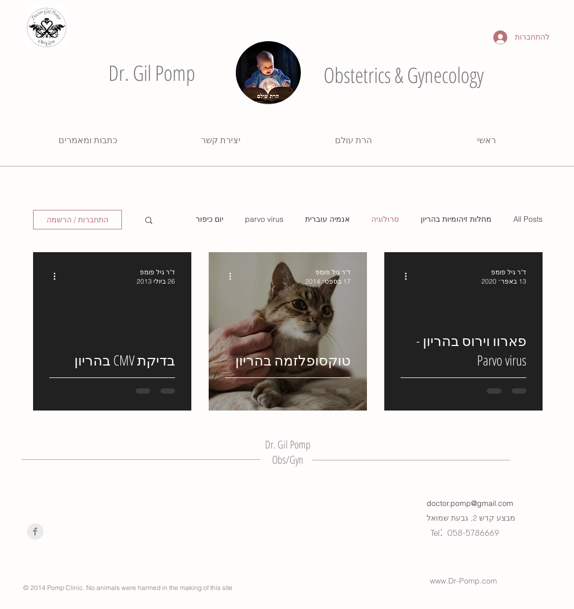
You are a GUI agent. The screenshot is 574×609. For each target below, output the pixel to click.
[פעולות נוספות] (402, 276)
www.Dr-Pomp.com (463, 581)
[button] (149, 221)
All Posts (528, 219)
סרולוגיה (385, 219)
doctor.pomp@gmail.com (470, 503)
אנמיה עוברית (327, 219)
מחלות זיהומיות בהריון (456, 219)
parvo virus (264, 219)
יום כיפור (209, 219)
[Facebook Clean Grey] (35, 531)
